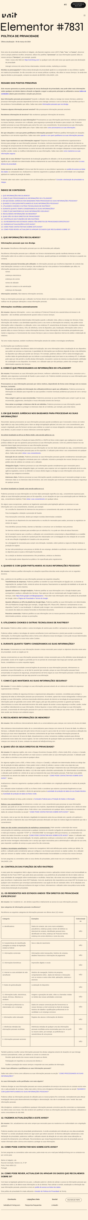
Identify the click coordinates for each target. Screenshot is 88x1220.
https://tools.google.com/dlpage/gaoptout (29, 596)
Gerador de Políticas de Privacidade (47, 1191)
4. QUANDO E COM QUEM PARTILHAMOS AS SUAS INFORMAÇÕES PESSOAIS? (30, 203)
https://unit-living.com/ (32, 60)
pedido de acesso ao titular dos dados (48, 1187)
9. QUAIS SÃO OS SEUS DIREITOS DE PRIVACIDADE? (20, 216)
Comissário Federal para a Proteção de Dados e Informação (54, 799)
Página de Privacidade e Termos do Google (33, 598)
